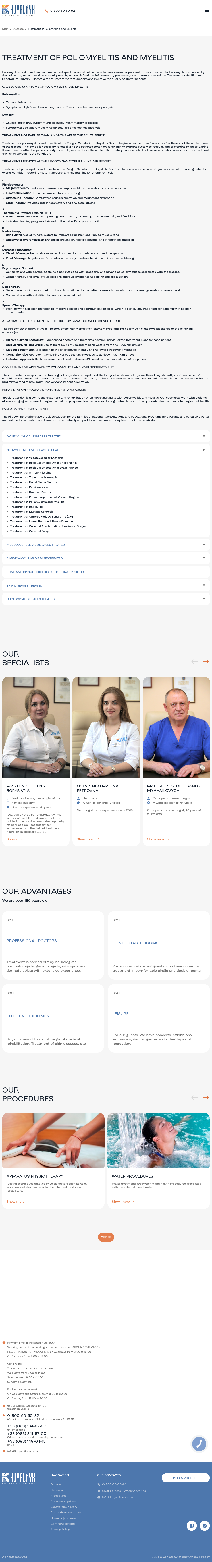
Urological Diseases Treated (31, 599)
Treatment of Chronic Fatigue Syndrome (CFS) (42, 516)
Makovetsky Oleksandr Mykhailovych (173, 788)
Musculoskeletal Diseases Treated (36, 544)
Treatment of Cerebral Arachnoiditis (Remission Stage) (48, 526)
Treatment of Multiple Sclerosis (31, 511)
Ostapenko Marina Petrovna (98, 788)
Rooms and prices (63, 1501)
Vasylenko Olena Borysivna (26, 788)
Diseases (18, 28)
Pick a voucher (185, 1478)
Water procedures (132, 1176)
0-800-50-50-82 (62, 10)
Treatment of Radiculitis (26, 506)
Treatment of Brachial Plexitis (30, 492)
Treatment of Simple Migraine (30, 472)
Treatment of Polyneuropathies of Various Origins (44, 497)
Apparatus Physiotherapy (35, 1176)
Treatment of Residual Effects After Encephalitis (43, 462)
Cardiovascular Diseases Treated (35, 558)
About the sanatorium (66, 1512)
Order (106, 1237)
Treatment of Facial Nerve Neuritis (34, 482)
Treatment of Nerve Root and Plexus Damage (41, 521)
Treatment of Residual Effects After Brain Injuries (44, 467)
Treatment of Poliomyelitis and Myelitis (37, 501)
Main (5, 28)
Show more (18, 839)
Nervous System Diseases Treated (35, 450)
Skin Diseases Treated (24, 585)
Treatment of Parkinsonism (29, 487)
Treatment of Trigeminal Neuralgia (33, 477)
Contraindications (63, 1523)
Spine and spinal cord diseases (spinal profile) (45, 572)
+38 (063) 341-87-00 (26, 1426)
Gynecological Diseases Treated (34, 436)
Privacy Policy (60, 1529)
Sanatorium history (64, 1506)
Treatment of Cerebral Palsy (29, 531)
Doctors (56, 1484)
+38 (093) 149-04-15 (26, 1441)
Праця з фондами (63, 1518)
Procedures (58, 1495)
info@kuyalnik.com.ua (22, 1451)
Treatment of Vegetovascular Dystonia (36, 457)
